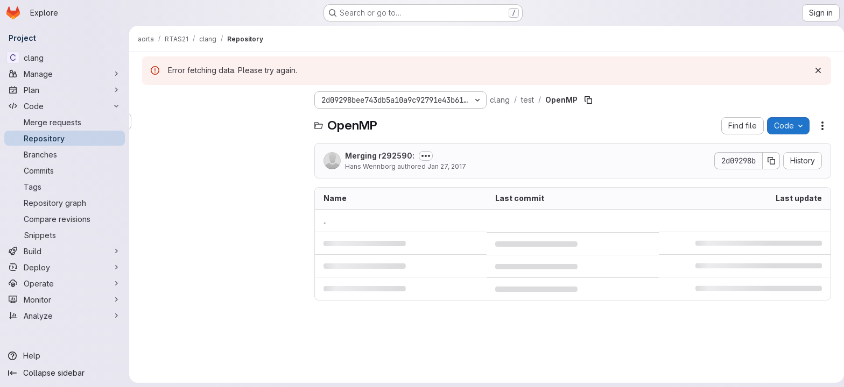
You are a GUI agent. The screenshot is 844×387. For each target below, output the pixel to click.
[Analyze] (64, 315)
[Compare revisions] (64, 218)
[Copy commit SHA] (769, 160)
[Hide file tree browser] (148, 100)
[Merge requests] (64, 122)
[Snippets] (64, 234)
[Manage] (64, 73)
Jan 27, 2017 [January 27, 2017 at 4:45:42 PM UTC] (444, 166)
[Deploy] (64, 267)
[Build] (64, 251)
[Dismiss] (816, 70)
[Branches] (64, 154)
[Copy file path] (586, 100)
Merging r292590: (377, 155)
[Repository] (64, 138)
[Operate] (64, 283)
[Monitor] (64, 299)
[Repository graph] (64, 202)
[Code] (64, 105)
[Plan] (64, 89)
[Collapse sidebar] (64, 373)
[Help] (64, 355)
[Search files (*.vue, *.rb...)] (220, 121)
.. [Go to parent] (323, 220)
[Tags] (64, 186)
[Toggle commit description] (424, 156)
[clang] (64, 57)
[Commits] (64, 170)
